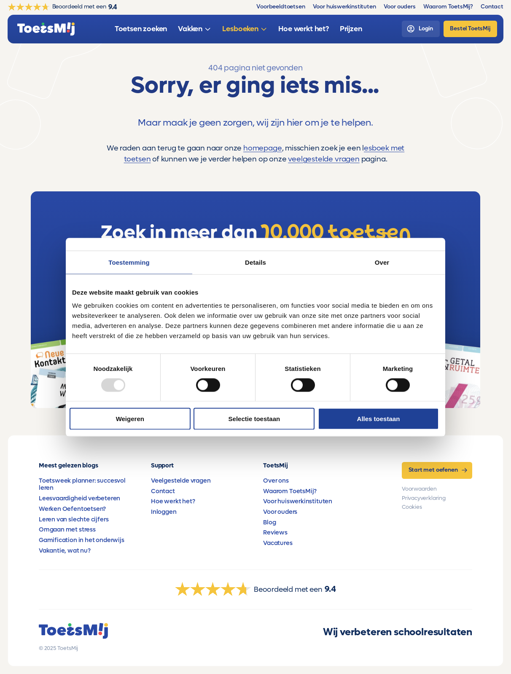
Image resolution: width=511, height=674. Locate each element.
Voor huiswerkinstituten (297, 501)
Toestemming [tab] (129, 262)
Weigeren (130, 418)
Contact (163, 491)
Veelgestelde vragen (181, 481)
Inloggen (164, 512)
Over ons (276, 481)
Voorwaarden (419, 489)
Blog (269, 522)
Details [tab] (255, 262)
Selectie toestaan (254, 418)
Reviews (275, 533)
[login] (421, 29)
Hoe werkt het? (173, 501)
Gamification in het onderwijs (81, 540)
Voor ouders (280, 512)
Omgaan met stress (67, 530)
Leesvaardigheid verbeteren (79, 498)
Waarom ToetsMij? (290, 491)
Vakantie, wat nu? (65, 551)
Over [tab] (382, 262)
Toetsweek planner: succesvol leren (82, 484)
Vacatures (277, 543)
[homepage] (46, 29)
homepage (262, 148)
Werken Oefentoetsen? (72, 509)
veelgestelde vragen (324, 159)
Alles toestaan (378, 418)
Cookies (412, 507)
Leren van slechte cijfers (73, 520)
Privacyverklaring (424, 498)
